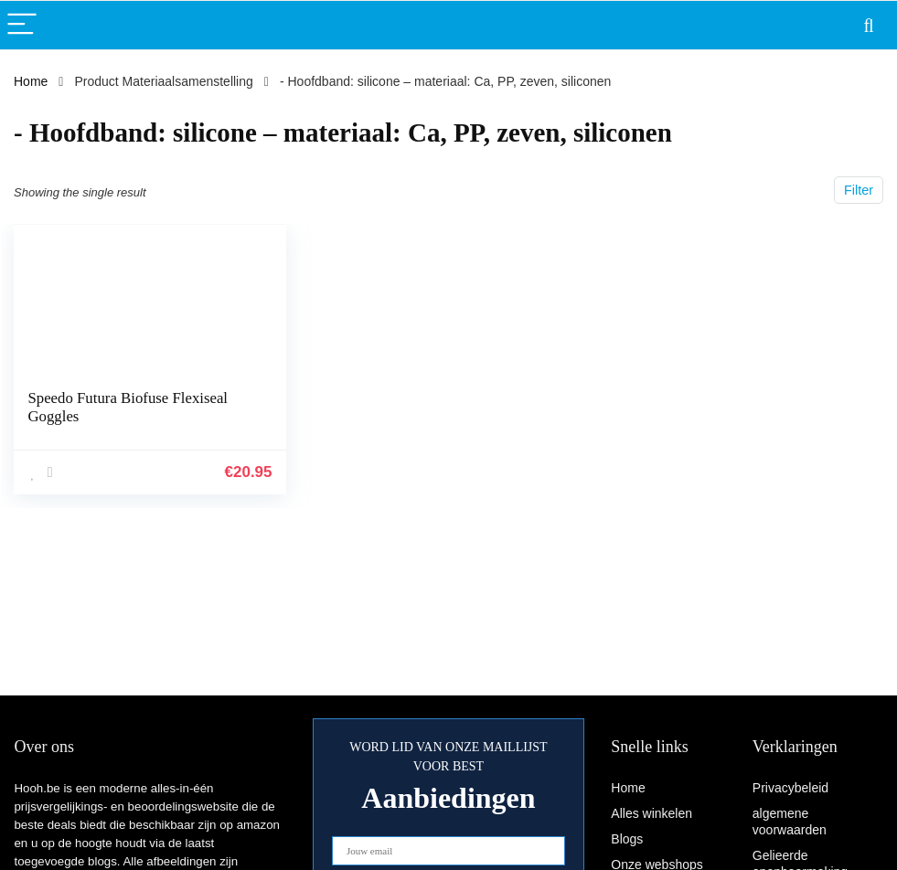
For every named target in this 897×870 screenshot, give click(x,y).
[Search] (869, 25)
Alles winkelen (651, 813)
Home (31, 81)
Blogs (627, 839)
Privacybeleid (790, 787)
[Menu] (22, 25)
